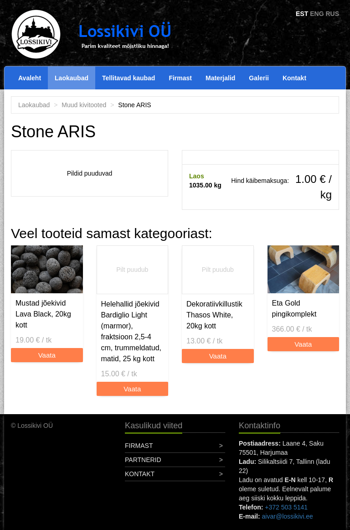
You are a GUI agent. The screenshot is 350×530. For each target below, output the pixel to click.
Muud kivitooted (84, 105)
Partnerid (143, 459)
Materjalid (220, 78)
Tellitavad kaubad (128, 78)
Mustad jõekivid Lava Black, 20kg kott (43, 314)
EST (302, 13)
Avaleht (29, 78)
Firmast (180, 78)
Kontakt (294, 78)
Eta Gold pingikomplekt (294, 308)
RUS (332, 13)
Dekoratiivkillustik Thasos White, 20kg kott (214, 315)
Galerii (259, 78)
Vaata (47, 355)
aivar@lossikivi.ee (287, 516)
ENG (317, 13)
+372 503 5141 (286, 507)
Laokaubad (71, 78)
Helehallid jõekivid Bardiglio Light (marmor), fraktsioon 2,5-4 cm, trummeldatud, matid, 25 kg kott (131, 331)
